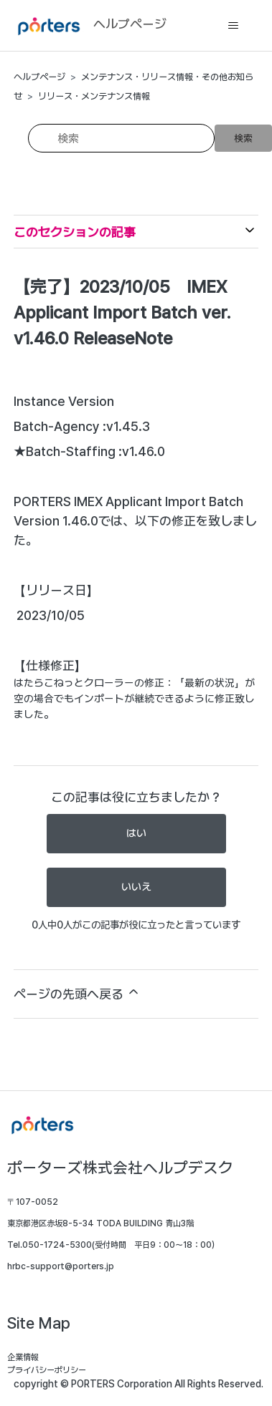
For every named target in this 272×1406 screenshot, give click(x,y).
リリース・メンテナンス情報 (94, 96)
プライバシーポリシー (46, 1370)
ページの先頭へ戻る (77, 993)
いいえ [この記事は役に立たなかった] (136, 887)
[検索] (121, 138)
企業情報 (23, 1357)
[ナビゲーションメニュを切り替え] (232, 25)
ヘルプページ (39, 77)
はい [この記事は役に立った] (136, 833)
